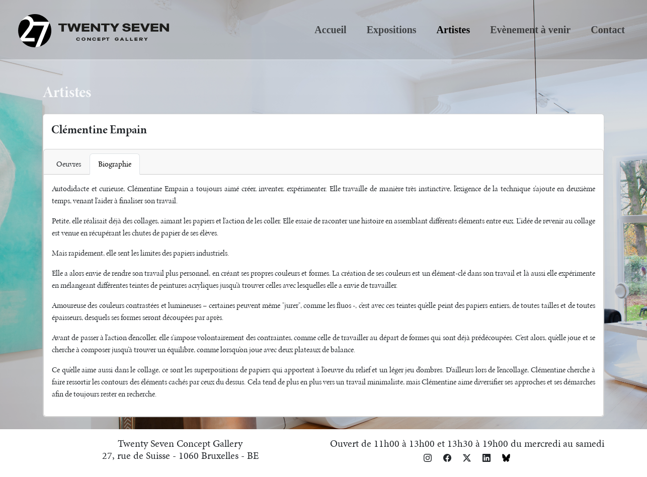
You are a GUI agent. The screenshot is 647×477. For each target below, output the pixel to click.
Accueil (330, 29)
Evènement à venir (530, 29)
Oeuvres (68, 163)
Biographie (114, 163)
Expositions (392, 29)
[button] (427, 457)
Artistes (453, 29)
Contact (608, 29)
